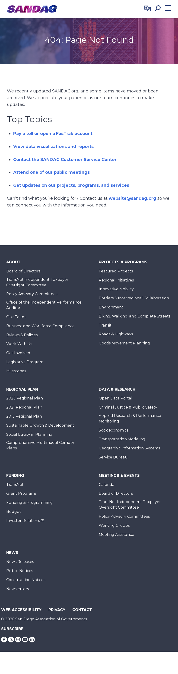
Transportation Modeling (122, 439)
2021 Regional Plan (24, 407)
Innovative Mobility (116, 289)
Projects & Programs (123, 262)
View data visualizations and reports (53, 146)
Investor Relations (23, 520)
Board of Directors (23, 271)
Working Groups (114, 525)
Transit (105, 325)
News (12, 552)
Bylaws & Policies (22, 335)
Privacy (56, 610)
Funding (15, 475)
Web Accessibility (21, 610)
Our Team (15, 317)
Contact (82, 610)
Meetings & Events (119, 475)
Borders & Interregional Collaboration (134, 298)
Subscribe (12, 629)
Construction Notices (25, 580)
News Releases (20, 561)
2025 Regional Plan (24, 398)
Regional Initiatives (116, 280)
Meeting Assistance (116, 534)
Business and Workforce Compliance (40, 326)
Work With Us (19, 344)
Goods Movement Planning (124, 343)
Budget (13, 511)
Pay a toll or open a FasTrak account (52, 133)
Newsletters (17, 589)
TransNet (15, 484)
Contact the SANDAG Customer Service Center (65, 159)
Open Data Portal (115, 398)
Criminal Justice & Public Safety (128, 407)
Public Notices (19, 571)
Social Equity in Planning (29, 434)
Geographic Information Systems (129, 448)
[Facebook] (4, 639)
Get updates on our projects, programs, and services (71, 185)
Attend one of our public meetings (51, 172)
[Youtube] (25, 639)
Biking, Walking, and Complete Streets (134, 316)
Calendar (107, 484)
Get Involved (18, 353)
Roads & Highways (116, 334)
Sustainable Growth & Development (40, 425)
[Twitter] (11, 639)
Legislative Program (24, 362)
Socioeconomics (113, 430)
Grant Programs (21, 493)
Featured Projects (116, 271)
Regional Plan (22, 389)
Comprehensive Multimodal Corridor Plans (40, 445)
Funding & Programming (29, 502)
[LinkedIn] (32, 639)
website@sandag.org (132, 198)
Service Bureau (113, 457)
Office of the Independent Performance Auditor (44, 305)
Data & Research (117, 389)
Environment (111, 307)
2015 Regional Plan (24, 416)
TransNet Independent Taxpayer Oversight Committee (37, 282)
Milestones (16, 371)
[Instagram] (18, 639)
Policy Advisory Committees (31, 294)
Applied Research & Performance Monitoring (130, 418)
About (13, 262)
